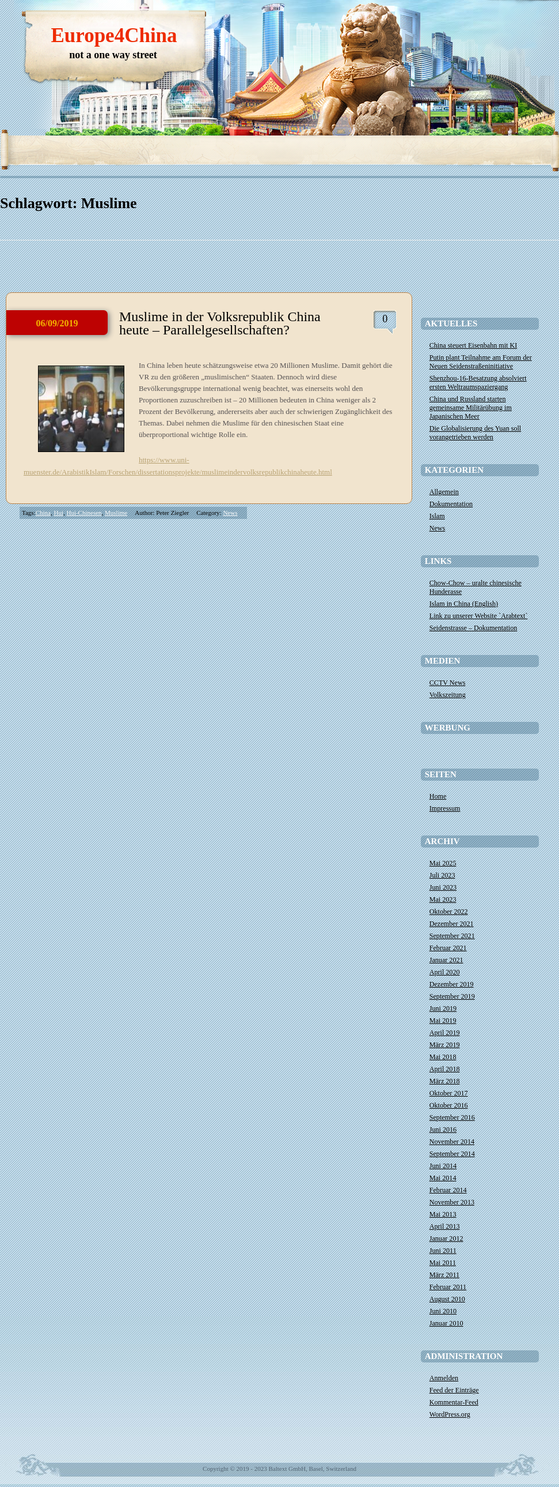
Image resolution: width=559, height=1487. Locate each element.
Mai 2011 (442, 1263)
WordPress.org (449, 1414)
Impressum (445, 808)
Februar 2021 (448, 948)
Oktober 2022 (448, 912)
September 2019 (452, 996)
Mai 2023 (443, 899)
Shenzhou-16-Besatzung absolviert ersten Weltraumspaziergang (478, 382)
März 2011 (444, 1275)
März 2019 (444, 1045)
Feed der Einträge (454, 1390)
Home (438, 796)
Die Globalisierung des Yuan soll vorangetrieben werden (475, 432)
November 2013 (451, 1202)
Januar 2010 (446, 1323)
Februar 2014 (448, 1190)
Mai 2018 (443, 1057)
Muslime (116, 512)
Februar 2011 (447, 1287)
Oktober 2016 (448, 1105)
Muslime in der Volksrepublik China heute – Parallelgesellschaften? (220, 323)
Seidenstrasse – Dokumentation (473, 628)
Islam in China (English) (463, 604)
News (230, 512)
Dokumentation (451, 504)
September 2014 (452, 1154)
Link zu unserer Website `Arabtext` (478, 616)
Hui (58, 512)
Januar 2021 (446, 960)
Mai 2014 (443, 1178)
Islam (437, 516)
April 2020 (444, 972)
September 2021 (452, 936)
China (43, 512)
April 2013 (444, 1226)
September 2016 (452, 1117)
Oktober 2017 (448, 1093)
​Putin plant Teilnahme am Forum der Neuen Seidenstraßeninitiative (480, 361)
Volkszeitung (447, 695)
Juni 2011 (443, 1251)
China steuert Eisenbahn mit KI (473, 345)
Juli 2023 (442, 875)
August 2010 (447, 1299)
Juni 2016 (443, 1129)
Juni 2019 (443, 1008)
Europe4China (114, 35)
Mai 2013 (443, 1214)
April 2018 (444, 1069)
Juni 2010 (443, 1311)
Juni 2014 (443, 1166)
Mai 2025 (443, 863)
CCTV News (447, 683)
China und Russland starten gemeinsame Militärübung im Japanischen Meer (470, 407)
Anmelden (443, 1378)
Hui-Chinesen (83, 512)
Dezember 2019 (451, 984)
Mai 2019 (443, 1021)
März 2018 (444, 1081)
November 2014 (451, 1142)
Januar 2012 (446, 1238)
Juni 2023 (443, 887)
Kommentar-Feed (453, 1402)
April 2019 (444, 1033)
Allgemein (444, 492)
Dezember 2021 (451, 924)
